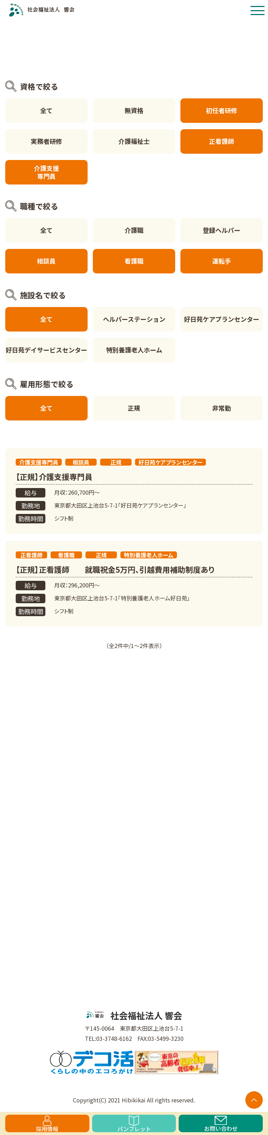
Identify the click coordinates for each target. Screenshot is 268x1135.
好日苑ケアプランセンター (221, 318)
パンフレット (134, 1123)
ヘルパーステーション (134, 318)
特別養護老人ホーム (134, 349)
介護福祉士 (134, 141)
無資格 (134, 110)
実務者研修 (46, 141)
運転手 (221, 260)
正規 (134, 407)
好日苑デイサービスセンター (46, 349)
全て (46, 110)
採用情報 (47, 1123)
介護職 (134, 230)
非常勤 (221, 407)
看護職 (134, 260)
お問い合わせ (221, 1124)
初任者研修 (221, 110)
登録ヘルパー (221, 230)
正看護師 (221, 141)
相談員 (46, 260)
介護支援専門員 (46, 172)
